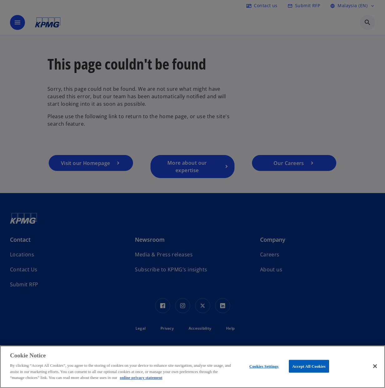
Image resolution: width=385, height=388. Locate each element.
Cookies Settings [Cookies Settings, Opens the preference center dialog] (263, 366)
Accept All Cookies (309, 366)
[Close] (375, 366)
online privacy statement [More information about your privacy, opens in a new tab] (141, 377)
